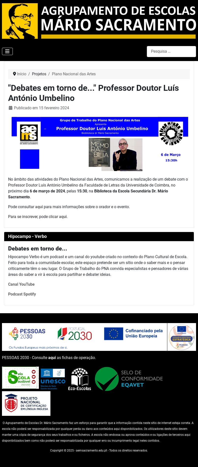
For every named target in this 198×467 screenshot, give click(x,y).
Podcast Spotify (22, 294)
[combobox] (171, 51)
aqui (39, 206)
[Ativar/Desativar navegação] (7, 51)
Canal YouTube (21, 284)
